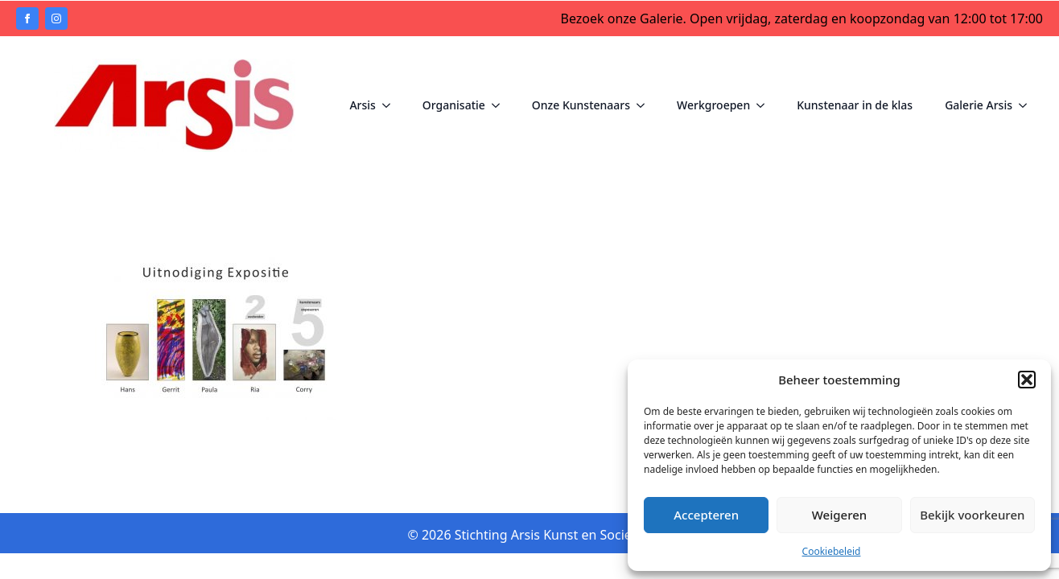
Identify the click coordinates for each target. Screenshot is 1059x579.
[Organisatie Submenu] (500, 105)
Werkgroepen (713, 105)
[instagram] (56, 18)
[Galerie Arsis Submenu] (1027, 105)
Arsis (362, 105)
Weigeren (839, 515)
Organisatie (453, 105)
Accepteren (706, 515)
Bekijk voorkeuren (972, 515)
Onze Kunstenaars (581, 105)
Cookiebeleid (831, 551)
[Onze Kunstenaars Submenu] (645, 105)
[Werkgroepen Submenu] (765, 105)
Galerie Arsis (978, 105)
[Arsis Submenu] (391, 105)
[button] (1027, 380)
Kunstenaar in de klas (855, 105)
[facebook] (27, 18)
